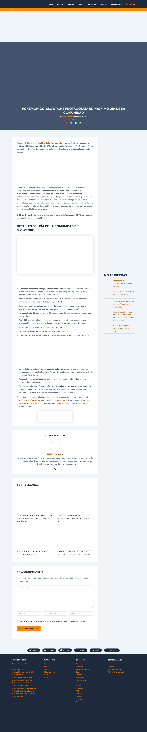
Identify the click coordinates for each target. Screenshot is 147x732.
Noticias (20, 10)
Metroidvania (81, 680)
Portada (14, 10)
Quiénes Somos (114, 664)
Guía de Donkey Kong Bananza (23, 691)
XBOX (46, 675)
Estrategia (80, 677)
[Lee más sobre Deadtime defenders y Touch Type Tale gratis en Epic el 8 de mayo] (75, 537)
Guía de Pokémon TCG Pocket (23, 680)
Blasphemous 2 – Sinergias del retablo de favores (122, 284)
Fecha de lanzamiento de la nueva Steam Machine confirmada (123, 304)
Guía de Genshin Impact (21, 685)
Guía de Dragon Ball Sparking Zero (25, 688)
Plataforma (80, 683)
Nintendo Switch (50, 672)
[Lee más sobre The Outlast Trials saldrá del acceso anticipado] (35, 537)
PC (45, 664)
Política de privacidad (116, 672)
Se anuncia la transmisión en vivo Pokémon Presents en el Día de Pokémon (35, 518)
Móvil (46, 677)
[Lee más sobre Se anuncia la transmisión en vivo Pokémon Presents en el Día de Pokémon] (35, 501)
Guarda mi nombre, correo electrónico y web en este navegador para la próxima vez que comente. (52, 621)
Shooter (79, 694)
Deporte (79, 675)
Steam (46, 667)
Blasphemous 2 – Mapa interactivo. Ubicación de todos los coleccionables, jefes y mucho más (123, 316)
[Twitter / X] (55, 469)
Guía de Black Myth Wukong (22, 677)
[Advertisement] (73, 26)
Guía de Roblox (18, 675)
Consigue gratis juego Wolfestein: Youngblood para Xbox (72, 518)
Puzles (78, 685)
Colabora (111, 667)
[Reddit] (67, 123)
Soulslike (79, 699)
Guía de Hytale (17, 696)
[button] (64, 4)
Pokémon (76, 120)
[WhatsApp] (76, 123)
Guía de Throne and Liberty (22, 683)
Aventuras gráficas (83, 669)
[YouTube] (134, 4)
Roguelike (79, 688)
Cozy (78, 672)
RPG (77, 691)
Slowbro (23, 197)
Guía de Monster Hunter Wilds (23, 672)
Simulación (80, 696)
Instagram (60, 400)
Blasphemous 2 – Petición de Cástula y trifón (123, 293)
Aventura (79, 667)
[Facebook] (80, 123)
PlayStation (48, 669)
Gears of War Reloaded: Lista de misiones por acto (122, 328)
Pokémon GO (22, 143)
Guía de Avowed (18, 669)
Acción (78, 664)
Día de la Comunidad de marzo (56, 143)
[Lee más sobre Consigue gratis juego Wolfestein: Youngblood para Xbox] (75, 501)
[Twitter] (131, 4)
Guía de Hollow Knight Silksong (23, 694)
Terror (78, 702)
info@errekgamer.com (116, 669)
